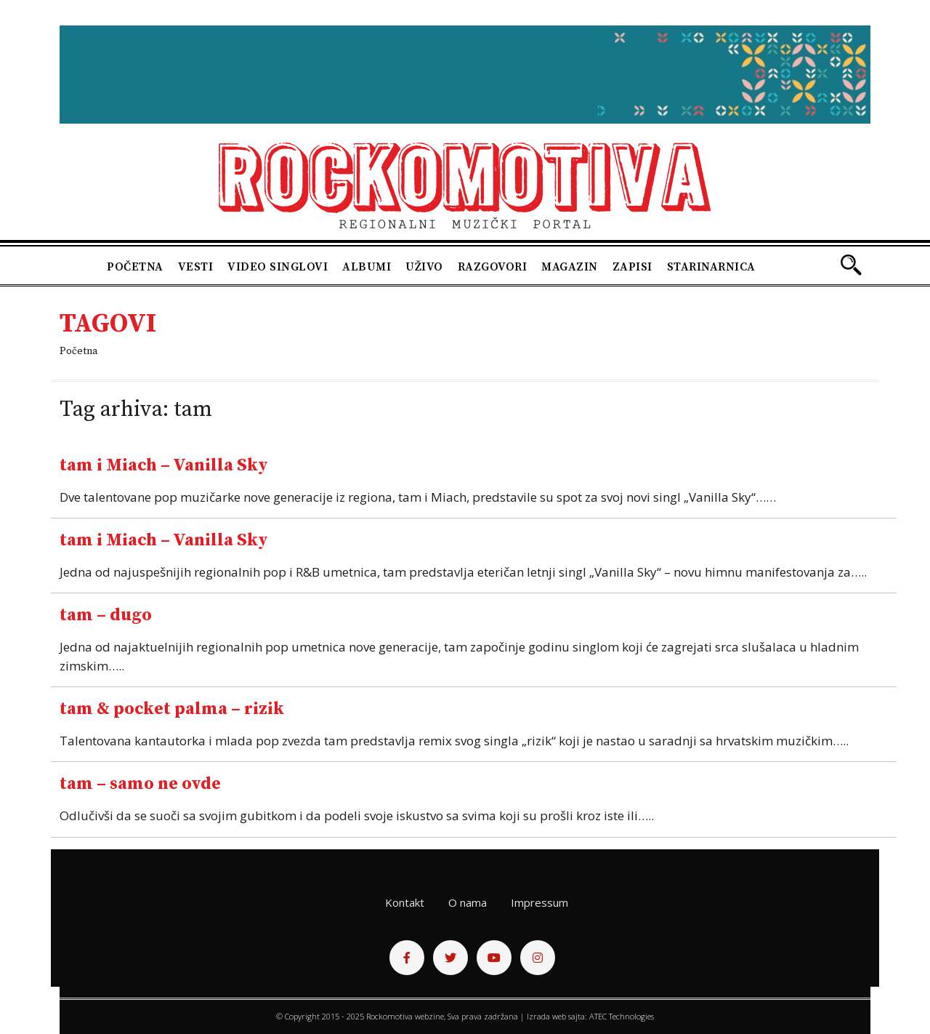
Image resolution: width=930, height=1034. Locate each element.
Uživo (424, 267)
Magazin (569, 267)
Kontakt (404, 902)
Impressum (539, 902)
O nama (467, 902)
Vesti (196, 267)
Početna (135, 267)
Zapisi (632, 267)
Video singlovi (277, 267)
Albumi (366, 267)
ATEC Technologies (621, 1016)
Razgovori (492, 267)
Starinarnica (711, 267)
